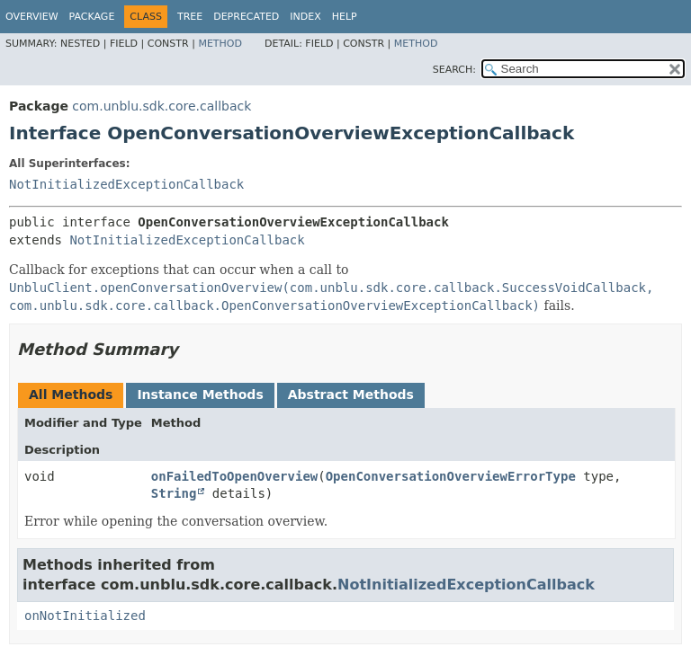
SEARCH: (454, 69)
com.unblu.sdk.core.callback (161, 106)
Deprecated (246, 16)
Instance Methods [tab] (200, 394)
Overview (31, 16)
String (174, 493)
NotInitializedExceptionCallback (126, 184)
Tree (189, 16)
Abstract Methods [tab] (351, 394)
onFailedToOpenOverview (234, 476)
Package (92, 16)
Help (344, 16)
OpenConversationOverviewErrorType (451, 476)
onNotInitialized (85, 615)
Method (220, 43)
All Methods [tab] (70, 394)
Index (305, 16)
